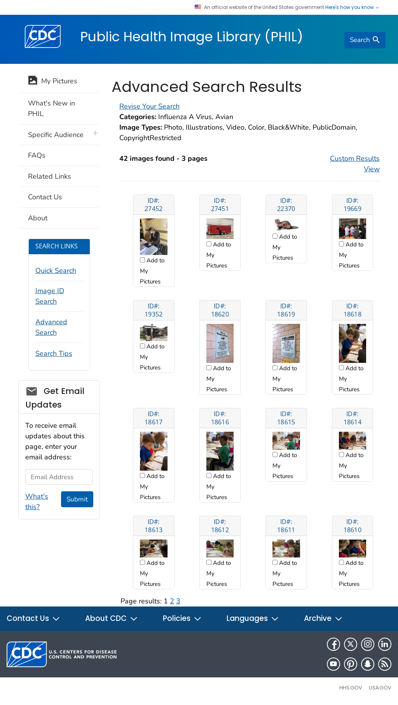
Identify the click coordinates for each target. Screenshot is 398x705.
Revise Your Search (149, 106)
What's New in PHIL (51, 108)
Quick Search (55, 270)
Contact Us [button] (33, 618)
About (37, 218)
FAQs (36, 155)
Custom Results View (355, 164)
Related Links (49, 176)
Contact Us (45, 197)
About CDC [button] (111, 618)
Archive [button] (323, 618)
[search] (365, 40)
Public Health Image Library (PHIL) (191, 36)
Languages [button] (253, 618)
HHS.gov (350, 687)
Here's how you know (352, 7)
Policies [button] (182, 618)
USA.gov (380, 687)
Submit (77, 499)
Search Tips (53, 353)
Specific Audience (56, 134)
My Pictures (52, 82)
